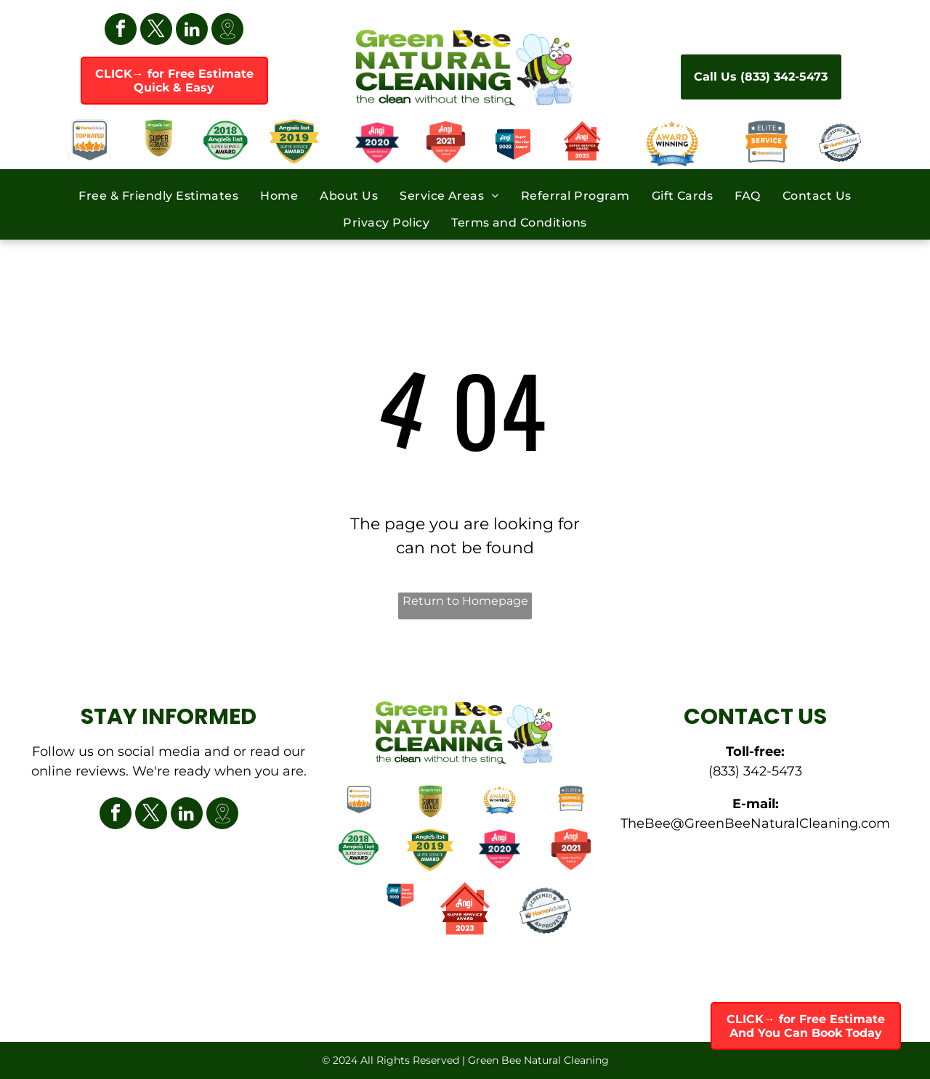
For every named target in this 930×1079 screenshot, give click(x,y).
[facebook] (121, 31)
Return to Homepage (465, 601)
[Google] (227, 31)
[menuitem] (158, 194)
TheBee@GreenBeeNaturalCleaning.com (755, 823)
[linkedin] (192, 31)
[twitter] (156, 31)
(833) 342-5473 (755, 771)
